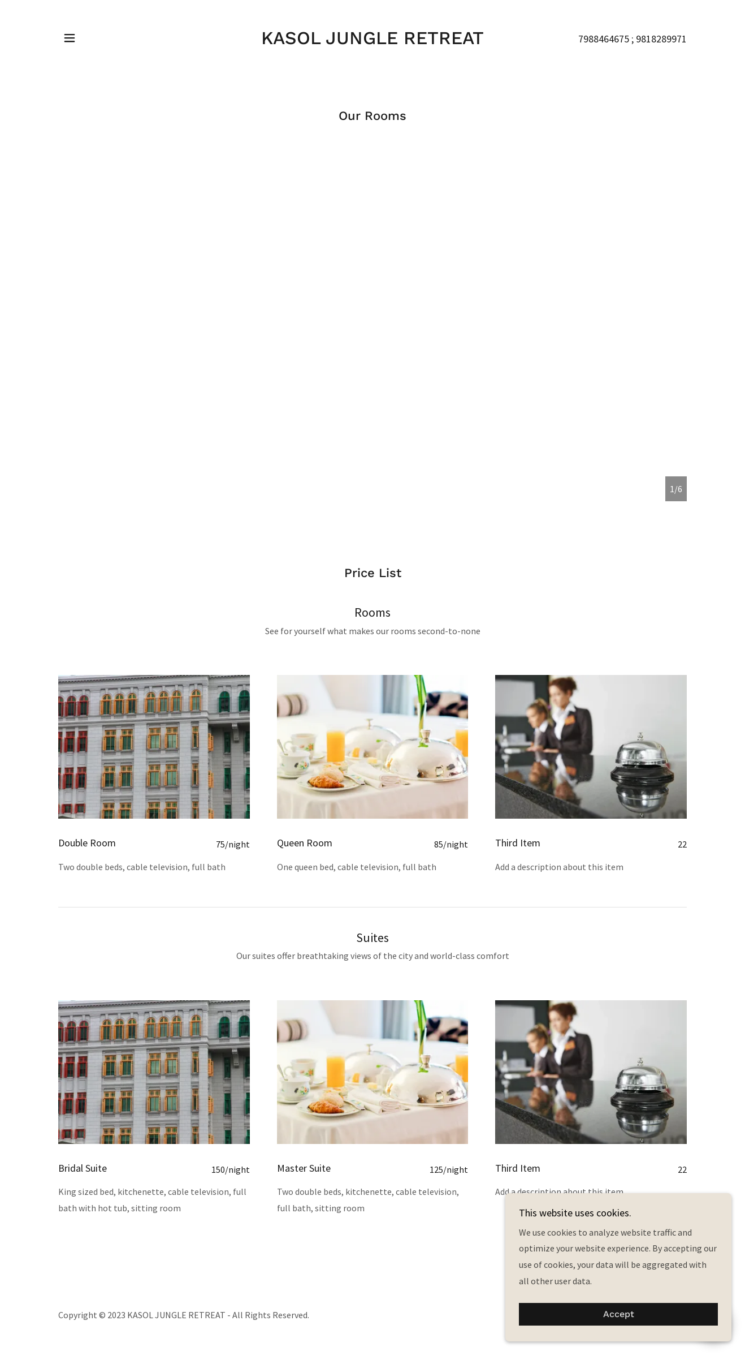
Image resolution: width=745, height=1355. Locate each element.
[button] (69, 38)
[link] (372, 40)
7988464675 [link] (603, 38)
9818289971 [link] (661, 38)
